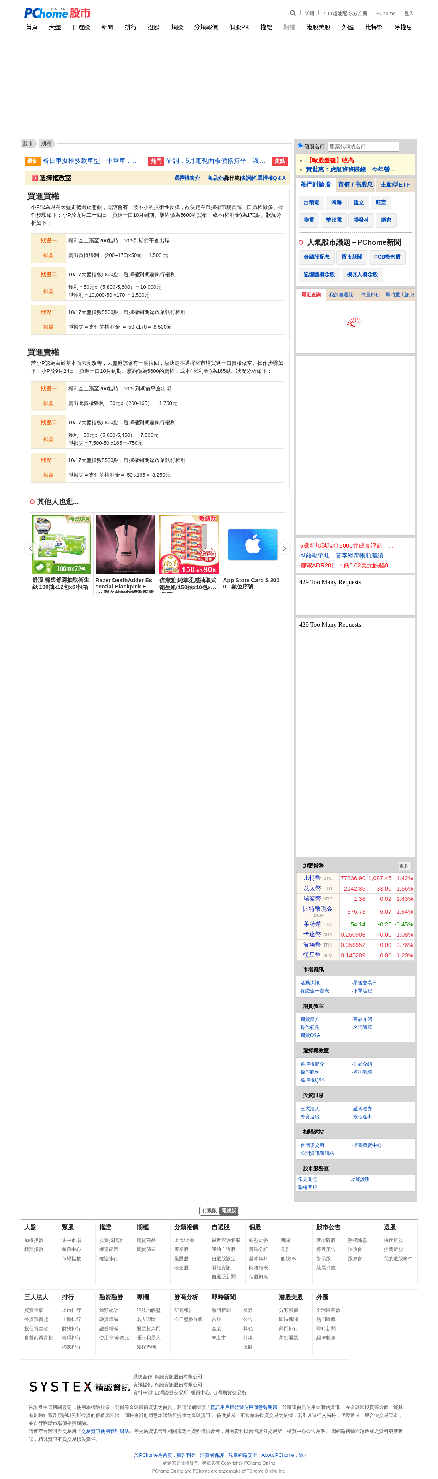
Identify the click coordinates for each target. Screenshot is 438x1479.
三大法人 (310, 1108)
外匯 (348, 27)
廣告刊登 (186, 1455)
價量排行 (370, 295)
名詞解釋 (251, 178)
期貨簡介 (310, 1019)
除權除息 (357, 1240)
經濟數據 (326, 1338)
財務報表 (258, 1267)
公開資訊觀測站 (317, 1153)
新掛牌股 (326, 1240)
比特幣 (374, 27)
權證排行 (108, 1258)
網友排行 (71, 1347)
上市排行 (71, 1310)
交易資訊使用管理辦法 (105, 1431)
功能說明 (360, 1179)
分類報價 (206, 27)
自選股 (81, 27)
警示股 (323, 1258)
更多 (403, 865)
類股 (177, 27)
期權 (289, 27)
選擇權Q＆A (271, 178)
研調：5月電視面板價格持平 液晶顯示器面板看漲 (216, 160)
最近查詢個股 (226, 1240)
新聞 (309, 13)
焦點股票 (288, 1338)
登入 (409, 13)
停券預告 (326, 1249)
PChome (385, 13)
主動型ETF (395, 184)
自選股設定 (224, 1258)
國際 (248, 1310)
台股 (216, 1319)
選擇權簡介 (187, 178)
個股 (255, 1227)
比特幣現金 (318, 908)
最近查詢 (311, 295)
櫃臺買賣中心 (367, 1145)
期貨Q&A (310, 1035)
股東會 (355, 1258)
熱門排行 (288, 1328)
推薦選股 (393, 1249)
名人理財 (146, 1319)
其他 (248, 1328)
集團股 (181, 1258)
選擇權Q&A (313, 1080)
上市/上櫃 (184, 1240)
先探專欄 (146, 1347)
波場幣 (312, 944)
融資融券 (362, 1108)
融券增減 (108, 1328)
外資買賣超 (36, 1319)
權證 (266, 27)
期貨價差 (146, 1249)
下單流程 (362, 991)
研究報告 (183, 1310)
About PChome (277, 1455)
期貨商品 (146, 1240)
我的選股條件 (398, 1258)
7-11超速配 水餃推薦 (345, 13)
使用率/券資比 (114, 1338)
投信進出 (362, 1116)
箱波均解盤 (149, 1310)
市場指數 (71, 1258)
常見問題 (307, 1179)
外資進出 (310, 1116)
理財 (248, 1347)
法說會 (355, 1249)
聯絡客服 (307, 1187)
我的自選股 (341, 295)
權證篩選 (108, 1249)
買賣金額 (33, 1310)
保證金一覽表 (315, 991)
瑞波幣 (312, 898)
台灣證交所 (312, 1145)
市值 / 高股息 (355, 184)
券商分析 (186, 1297)
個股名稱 (314, 147)
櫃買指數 (33, 1249)
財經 (248, 1338)
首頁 (32, 27)
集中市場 (71, 1240)
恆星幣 (312, 954)
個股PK (239, 27)
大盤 (55, 27)
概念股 (181, 1267)
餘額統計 (108, 1310)
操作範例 (310, 1027)
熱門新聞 (221, 1310)
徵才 (303, 1455)
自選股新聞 (224, 1277)
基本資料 (258, 1258)
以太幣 (312, 888)
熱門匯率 (326, 1319)
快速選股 (393, 1240)
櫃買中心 (71, 1249)
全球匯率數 (328, 1310)
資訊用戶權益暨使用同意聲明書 (243, 1407)
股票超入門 (149, 1328)
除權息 (403, 27)
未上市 (219, 1338)
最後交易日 (365, 983)
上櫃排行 (71, 1319)
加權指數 (33, 1240)
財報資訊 (221, 1267)
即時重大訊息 (400, 295)
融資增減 (108, 1319)
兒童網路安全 (242, 1455)
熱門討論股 (316, 184)
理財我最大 (149, 1338)
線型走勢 (258, 1240)
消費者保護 (212, 1455)
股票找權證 (111, 1240)
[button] (284, 548)
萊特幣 (313, 923)
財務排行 (71, 1328)
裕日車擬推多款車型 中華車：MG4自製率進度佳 (92, 160)
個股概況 (258, 1277)
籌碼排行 (71, 1338)
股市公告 (328, 1227)
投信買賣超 (36, 1328)
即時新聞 (224, 1297)
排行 (131, 27)
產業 (216, 1328)
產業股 (181, 1249)
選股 (154, 27)
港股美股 (318, 27)
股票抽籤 (326, 1267)
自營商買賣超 (38, 1338)
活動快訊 (310, 983)
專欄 (143, 1297)
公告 (285, 1249)
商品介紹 (217, 178)
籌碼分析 (258, 1249)
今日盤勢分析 (188, 1319)
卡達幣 (312, 934)
